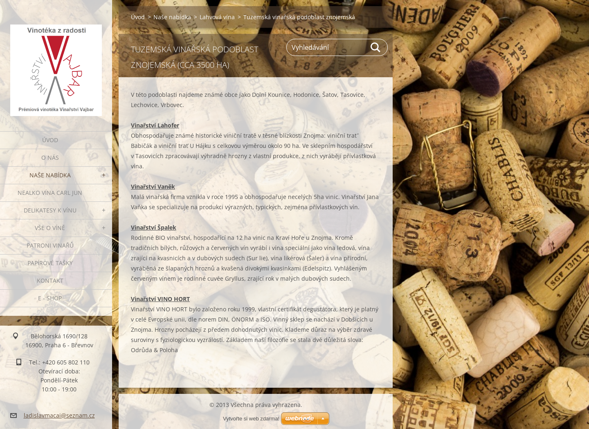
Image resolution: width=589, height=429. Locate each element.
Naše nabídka (50, 175)
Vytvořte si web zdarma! (251, 419)
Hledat (376, 47)
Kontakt (50, 280)
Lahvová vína (217, 17)
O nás (50, 157)
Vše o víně (50, 228)
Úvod (50, 140)
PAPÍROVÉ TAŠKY (50, 263)
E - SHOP (50, 298)
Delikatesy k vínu (50, 210)
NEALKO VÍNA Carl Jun (50, 193)
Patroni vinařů (50, 245)
